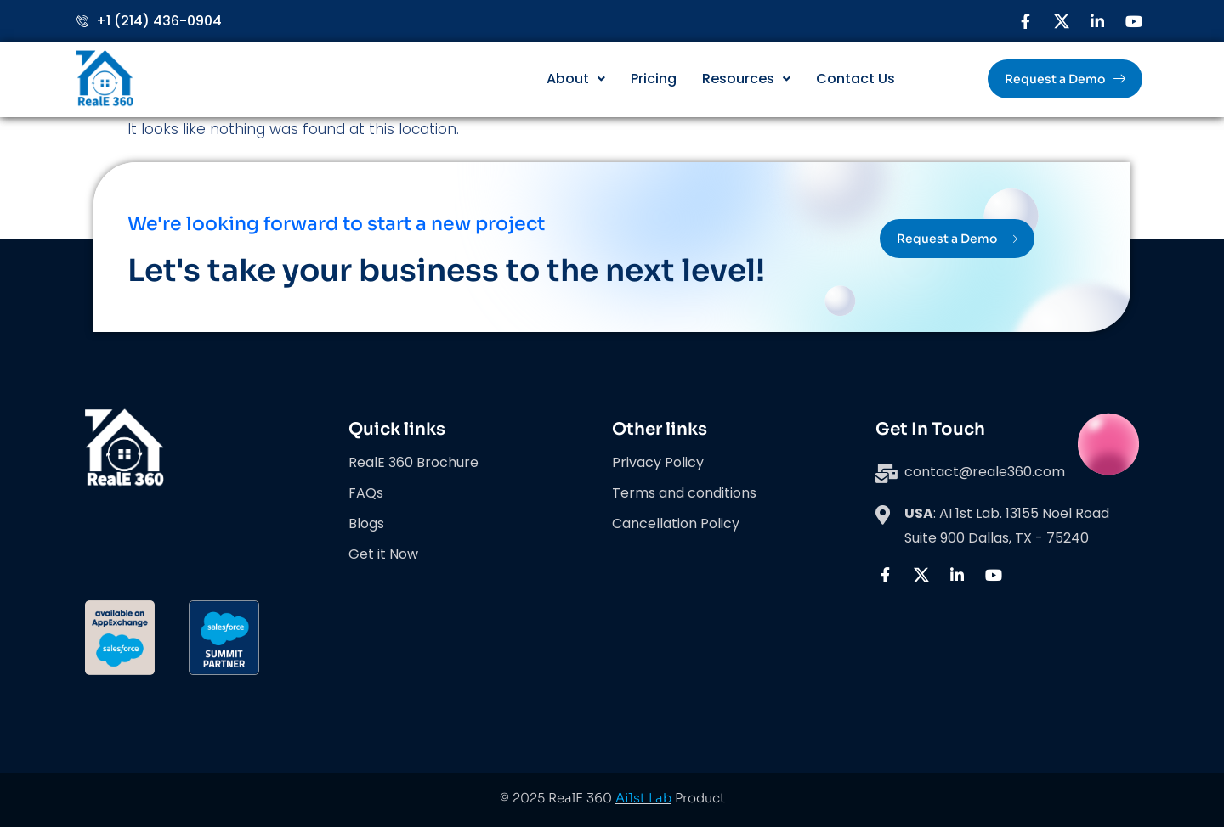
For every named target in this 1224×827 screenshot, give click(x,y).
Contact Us (855, 78)
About (576, 78)
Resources (746, 78)
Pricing (654, 78)
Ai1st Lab (643, 798)
